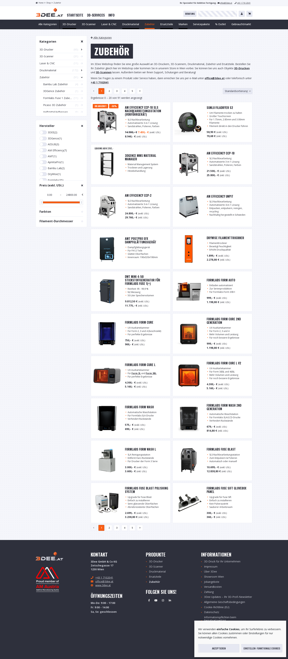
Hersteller (47, 126)
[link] (75, 15)
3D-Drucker (156, 561)
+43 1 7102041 (104, 577)
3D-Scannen (103, 72)
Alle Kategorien (47, 24)
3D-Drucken (242, 68)
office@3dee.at (226, 3)
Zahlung (209, 592)
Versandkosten (213, 586)
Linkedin (170, 600)
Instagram (163, 600)
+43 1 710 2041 (244, 3)
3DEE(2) (48, 132)
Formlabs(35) (51, 180)
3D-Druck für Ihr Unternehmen (222, 561)
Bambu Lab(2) (52, 168)
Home (40, 2)
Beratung (190, 13)
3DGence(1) (50, 138)
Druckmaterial (157, 571)
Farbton (45, 212)
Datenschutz (211, 612)
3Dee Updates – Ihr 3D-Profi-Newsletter (228, 597)
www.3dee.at (103, 585)
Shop (47, 2)
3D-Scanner (156, 566)
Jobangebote (211, 582)
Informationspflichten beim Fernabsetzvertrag (220, 619)
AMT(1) (48, 156)
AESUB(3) (49, 144)
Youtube (156, 600)
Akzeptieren (219, 648)
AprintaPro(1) (51, 162)
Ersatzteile (155, 576)
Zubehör (56, 2)
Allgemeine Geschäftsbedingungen (224, 602)
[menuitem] (75, 15)
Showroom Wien (214, 576)
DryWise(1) (50, 174)
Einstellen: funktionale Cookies (262, 648)
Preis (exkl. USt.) (51, 185)
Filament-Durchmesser (56, 221)
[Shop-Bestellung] (237, 91)
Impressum (210, 566)
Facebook (149, 600)
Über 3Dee (210, 571)
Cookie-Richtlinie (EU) (216, 607)
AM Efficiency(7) (53, 150)
